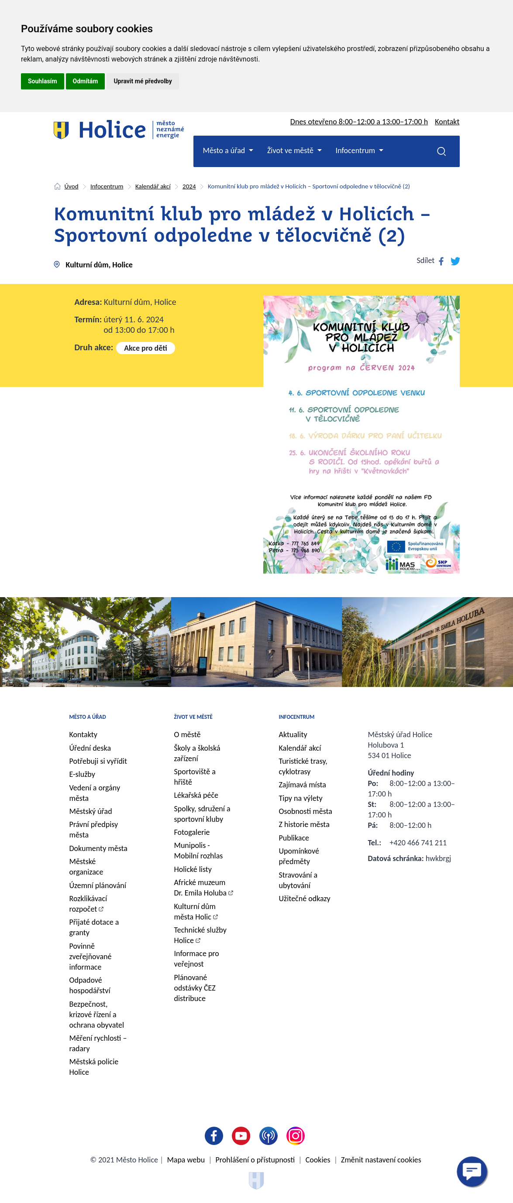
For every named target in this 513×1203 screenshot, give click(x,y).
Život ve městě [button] (291, 150)
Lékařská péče (196, 795)
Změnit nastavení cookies (381, 1160)
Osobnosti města (305, 811)
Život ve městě (193, 717)
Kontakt (447, 121)
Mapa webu (186, 1160)
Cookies (318, 1160)
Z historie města (304, 824)
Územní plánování (97, 885)
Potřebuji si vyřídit (98, 761)
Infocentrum (106, 186)
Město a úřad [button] (225, 150)
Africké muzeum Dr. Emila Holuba (200, 888)
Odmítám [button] (85, 81)
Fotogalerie (192, 832)
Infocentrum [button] (356, 150)
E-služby (82, 774)
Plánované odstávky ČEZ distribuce (195, 988)
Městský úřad (90, 811)
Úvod (72, 186)
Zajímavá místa (302, 784)
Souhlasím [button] (42, 81)
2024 (189, 186)
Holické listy (193, 869)
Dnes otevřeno (359, 121)
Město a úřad (87, 717)
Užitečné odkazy (305, 898)
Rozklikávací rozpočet (88, 904)
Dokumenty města (98, 848)
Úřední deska (90, 748)
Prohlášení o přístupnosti (255, 1160)
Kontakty (83, 734)
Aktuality (293, 734)
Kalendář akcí (153, 186)
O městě (187, 734)
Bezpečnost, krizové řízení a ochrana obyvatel (96, 1014)
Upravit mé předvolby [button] (143, 81)
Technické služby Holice (200, 935)
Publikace (294, 838)
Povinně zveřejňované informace (90, 956)
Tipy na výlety (301, 798)
